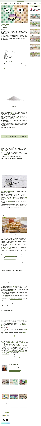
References (5, 58)
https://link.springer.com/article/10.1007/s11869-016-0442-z (14, 349)
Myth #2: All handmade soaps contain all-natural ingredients (12, 53)
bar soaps (7, 154)
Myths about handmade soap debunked (8, 51)
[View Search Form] (40, 3)
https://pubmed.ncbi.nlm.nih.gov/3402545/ (17, 357)
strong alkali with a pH (6, 68)
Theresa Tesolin (5, 389)
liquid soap (15, 239)
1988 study (6, 296)
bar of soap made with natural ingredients (7, 191)
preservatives (21, 320)
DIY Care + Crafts (3, 24)
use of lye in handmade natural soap (7, 65)
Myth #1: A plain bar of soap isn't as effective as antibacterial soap (13, 52)
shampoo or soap (10, 201)
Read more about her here (14, 370)
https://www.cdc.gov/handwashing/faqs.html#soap (9, 359)
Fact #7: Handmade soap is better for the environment (11, 50)
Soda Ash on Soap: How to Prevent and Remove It (14, 402)
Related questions (5, 55)
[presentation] (5, 382)
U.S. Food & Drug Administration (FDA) (10, 256)
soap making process (12, 113)
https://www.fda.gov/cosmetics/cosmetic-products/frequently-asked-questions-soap (13, 342)
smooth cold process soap (18, 172)
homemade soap (18, 323)
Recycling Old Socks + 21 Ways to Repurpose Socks (23, 402)
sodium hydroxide (3, 150)
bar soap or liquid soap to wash (19, 303)
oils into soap (7, 70)
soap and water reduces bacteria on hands (10, 259)
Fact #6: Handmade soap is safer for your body (10, 49)
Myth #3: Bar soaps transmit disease (9, 54)
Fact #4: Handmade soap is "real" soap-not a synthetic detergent (12, 47)
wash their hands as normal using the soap (16, 299)
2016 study (3, 207)
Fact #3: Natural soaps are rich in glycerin (9, 46)
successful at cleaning (18, 263)
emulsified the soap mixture (19, 117)
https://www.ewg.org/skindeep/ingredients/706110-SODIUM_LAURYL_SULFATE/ (13, 345)
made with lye (13, 112)
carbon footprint (10, 244)
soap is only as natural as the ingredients (12, 271)
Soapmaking (7, 24)
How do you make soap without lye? (9, 56)
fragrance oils (20, 276)
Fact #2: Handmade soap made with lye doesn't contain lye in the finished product (15, 45)
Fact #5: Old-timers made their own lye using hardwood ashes (12, 48)
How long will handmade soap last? (9, 57)
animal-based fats (23, 68)
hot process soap (3, 173)
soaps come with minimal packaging (6, 248)
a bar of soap (14, 286)
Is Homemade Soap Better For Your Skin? (5, 387)
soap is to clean (7, 156)
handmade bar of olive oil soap (22, 214)
